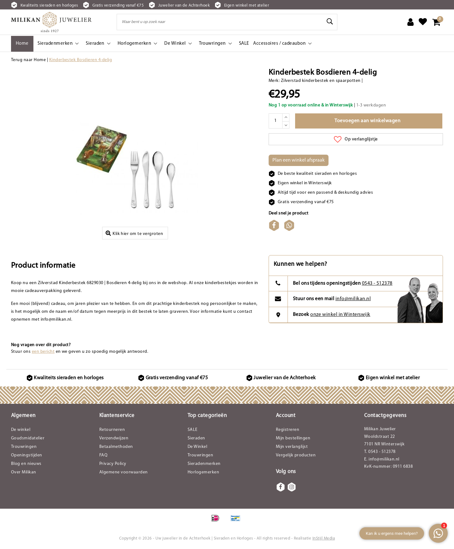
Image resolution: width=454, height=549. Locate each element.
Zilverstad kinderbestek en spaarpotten (321, 80)
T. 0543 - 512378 (380, 451)
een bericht (43, 351)
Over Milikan (23, 472)
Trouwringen (24, 446)
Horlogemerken (203, 472)
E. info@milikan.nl (381, 459)
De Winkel (197, 446)
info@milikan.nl (353, 298)
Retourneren (112, 429)
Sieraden (196, 438)
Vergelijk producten (296, 455)
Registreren (287, 429)
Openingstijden (26, 455)
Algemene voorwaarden (123, 472)
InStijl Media (323, 538)
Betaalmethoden (116, 446)
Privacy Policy (112, 463)
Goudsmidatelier (27, 438)
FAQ (103, 455)
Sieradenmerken (204, 463)
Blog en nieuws (26, 463)
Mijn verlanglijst (292, 446)
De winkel (20, 429)
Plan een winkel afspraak (298, 160)
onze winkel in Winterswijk (340, 314)
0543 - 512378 (377, 283)
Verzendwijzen (113, 438)
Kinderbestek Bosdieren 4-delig (80, 60)
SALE (193, 429)
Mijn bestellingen (293, 438)
